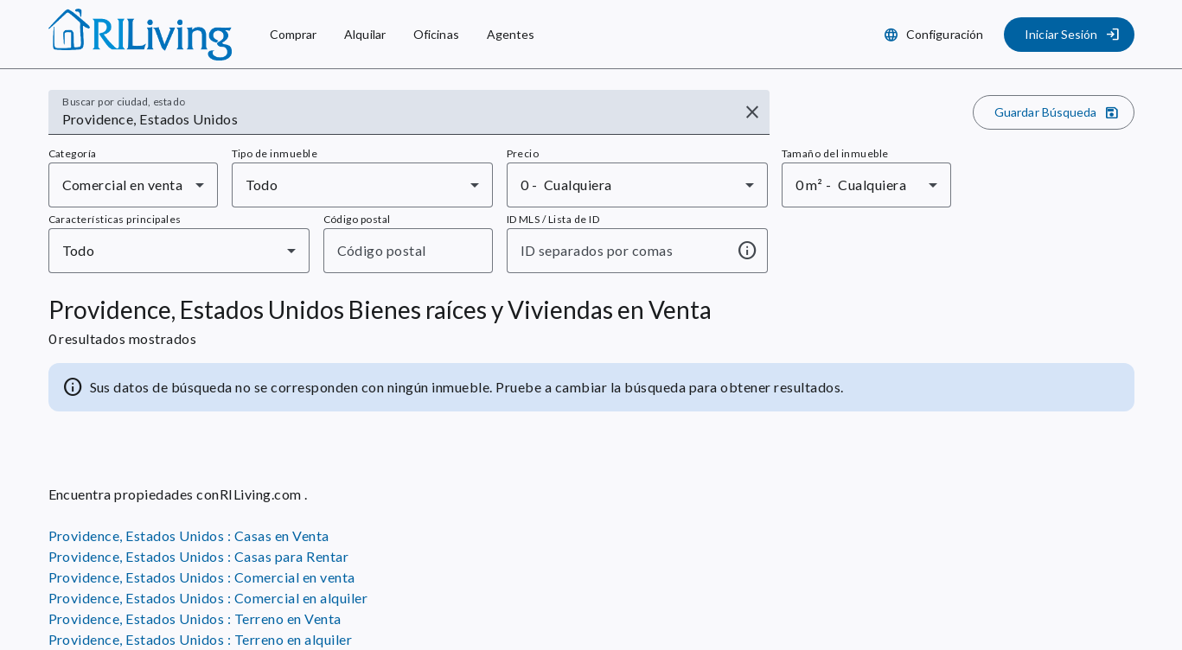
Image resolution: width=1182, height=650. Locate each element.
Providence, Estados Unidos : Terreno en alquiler (200, 639)
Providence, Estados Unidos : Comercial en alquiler (208, 597)
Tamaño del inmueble (835, 153)
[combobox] (397, 119)
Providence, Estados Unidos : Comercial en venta (201, 577)
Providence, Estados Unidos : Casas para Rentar (198, 556)
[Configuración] (935, 34)
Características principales (115, 219)
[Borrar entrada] (752, 112)
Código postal (357, 219)
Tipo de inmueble (275, 153)
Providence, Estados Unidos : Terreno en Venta (195, 618)
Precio (523, 153)
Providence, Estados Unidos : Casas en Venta (188, 535)
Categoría (72, 153)
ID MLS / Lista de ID (553, 219)
